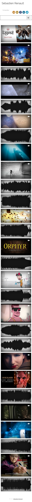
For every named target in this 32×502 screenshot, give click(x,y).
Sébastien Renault (13, 3)
